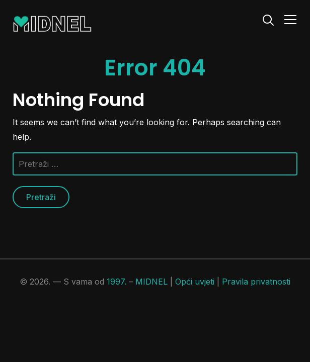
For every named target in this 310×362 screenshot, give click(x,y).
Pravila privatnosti (256, 282)
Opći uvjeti (194, 282)
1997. (116, 282)
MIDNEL (151, 282)
